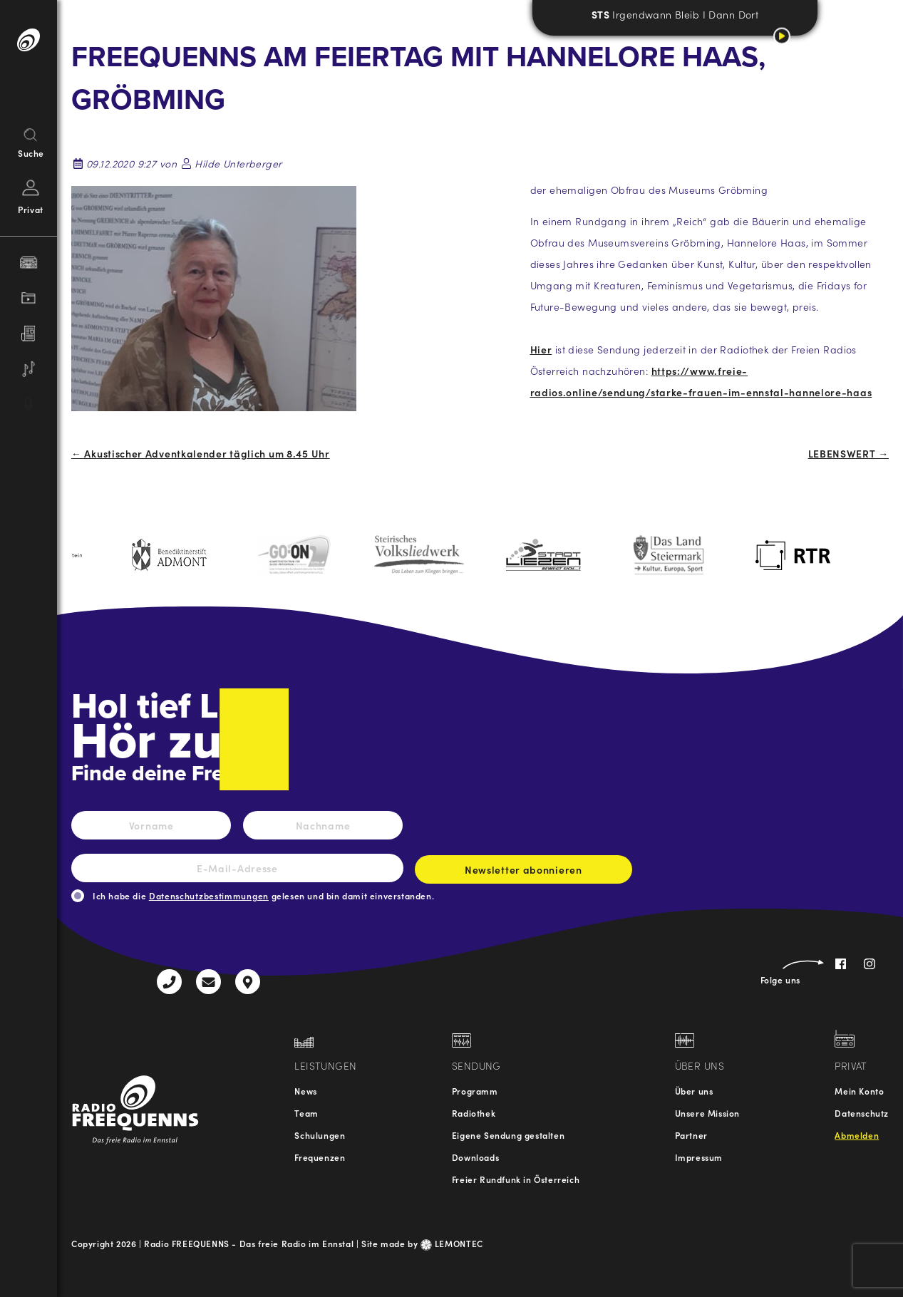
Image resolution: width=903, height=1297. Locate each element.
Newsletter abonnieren (523, 873)
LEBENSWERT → (848, 453)
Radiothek (473, 1113)
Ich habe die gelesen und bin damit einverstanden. (263, 895)
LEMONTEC (451, 1243)
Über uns (694, 1091)
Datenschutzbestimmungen (209, 895)
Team (306, 1113)
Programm (475, 1091)
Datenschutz (862, 1113)
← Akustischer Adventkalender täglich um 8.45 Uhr (200, 453)
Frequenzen (319, 1157)
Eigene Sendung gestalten (508, 1135)
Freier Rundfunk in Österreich (515, 1179)
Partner (691, 1135)
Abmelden (857, 1135)
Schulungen (319, 1135)
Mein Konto (859, 1091)
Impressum (699, 1157)
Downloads (475, 1157)
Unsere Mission (707, 1113)
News (305, 1091)
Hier (541, 349)
